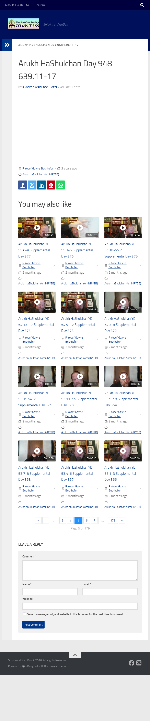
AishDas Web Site (17, 5)
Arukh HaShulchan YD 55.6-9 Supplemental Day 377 (37, 251)
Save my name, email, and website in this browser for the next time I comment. (75, 660)
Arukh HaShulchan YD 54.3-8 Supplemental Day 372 (123, 338)
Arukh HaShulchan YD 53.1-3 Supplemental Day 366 (123, 513)
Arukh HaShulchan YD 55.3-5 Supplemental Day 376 (80, 251)
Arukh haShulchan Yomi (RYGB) (44, 174)
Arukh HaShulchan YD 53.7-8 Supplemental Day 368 (37, 513)
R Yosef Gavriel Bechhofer (41, 87)
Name (27, 630)
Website (27, 645)
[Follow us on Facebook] (132, 709)
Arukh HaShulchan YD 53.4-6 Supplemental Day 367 (80, 513)
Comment (29, 602)
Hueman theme (57, 712)
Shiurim (40, 5)
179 (116, 567)
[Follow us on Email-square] (139, 709)
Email (86, 630)
